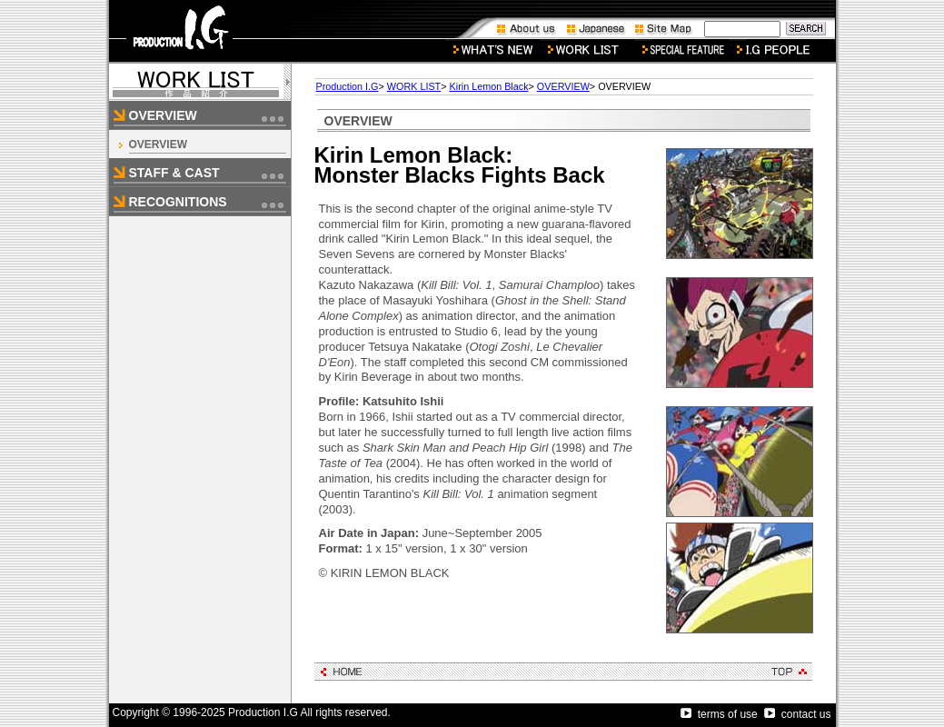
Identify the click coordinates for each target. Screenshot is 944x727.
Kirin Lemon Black (489, 86)
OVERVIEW (158, 144)
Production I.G (347, 86)
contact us (797, 714)
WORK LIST (414, 86)
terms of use (719, 714)
